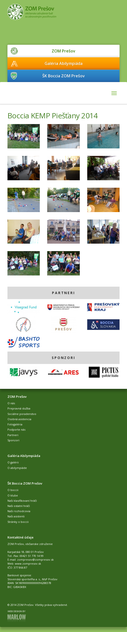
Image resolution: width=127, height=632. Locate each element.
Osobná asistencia (19, 419)
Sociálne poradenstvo (21, 414)
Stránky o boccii (18, 522)
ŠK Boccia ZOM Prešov (63, 76)
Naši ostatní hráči (18, 506)
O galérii (13, 462)
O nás (11, 403)
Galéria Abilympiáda (63, 63)
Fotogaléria (14, 424)
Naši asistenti (16, 516)
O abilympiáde (17, 468)
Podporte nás (16, 429)
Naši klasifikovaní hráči (22, 500)
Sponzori (13, 440)
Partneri (12, 435)
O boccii (12, 490)
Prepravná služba (18, 408)
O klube (12, 495)
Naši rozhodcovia (18, 511)
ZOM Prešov (63, 51)
